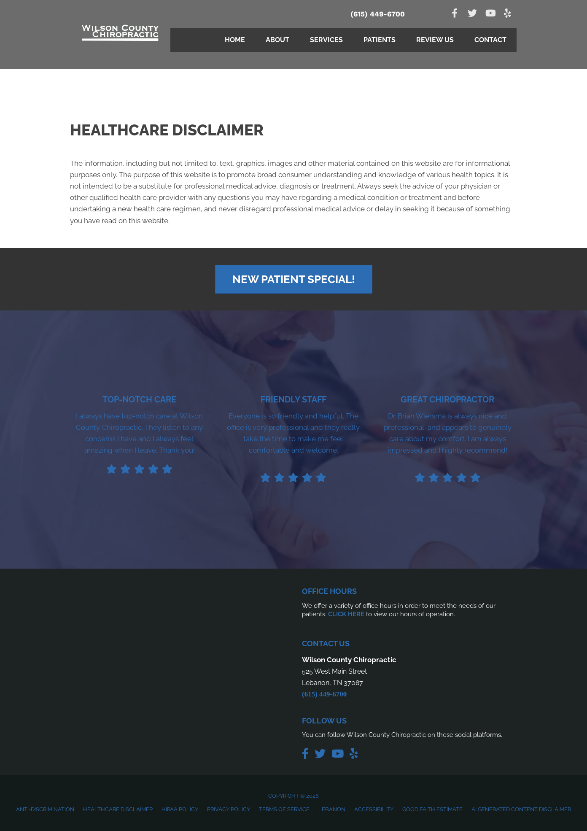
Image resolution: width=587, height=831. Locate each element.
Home (235, 40)
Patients (380, 40)
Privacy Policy (228, 809)
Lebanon (331, 809)
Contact (490, 40)
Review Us (435, 40)
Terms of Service (284, 809)
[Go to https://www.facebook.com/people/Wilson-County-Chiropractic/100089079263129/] (454, 14)
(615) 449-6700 (377, 14)
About (277, 40)
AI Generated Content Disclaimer (521, 809)
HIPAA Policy (180, 809)
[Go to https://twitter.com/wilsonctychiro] (472, 14)
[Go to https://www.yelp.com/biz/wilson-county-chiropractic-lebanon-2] (507, 14)
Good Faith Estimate (432, 809)
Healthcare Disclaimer (118, 809)
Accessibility (373, 809)
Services (326, 40)
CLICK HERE (346, 614)
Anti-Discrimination (45, 809)
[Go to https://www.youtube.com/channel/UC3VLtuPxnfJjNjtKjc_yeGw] (490, 14)
